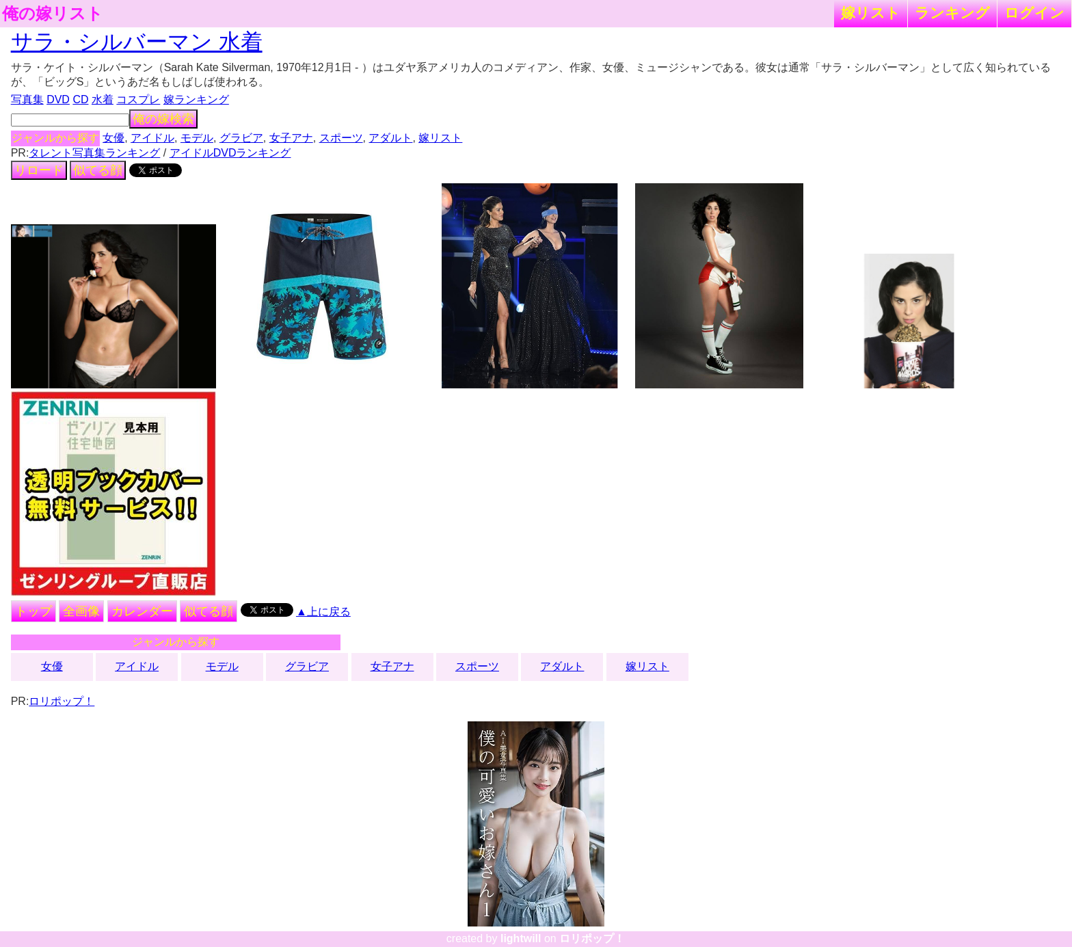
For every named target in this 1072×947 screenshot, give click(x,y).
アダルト (390, 138)
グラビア (241, 138)
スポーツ (341, 138)
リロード (39, 170)
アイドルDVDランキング (230, 153)
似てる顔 (97, 170)
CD (80, 99)
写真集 (27, 99)
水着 (102, 99)
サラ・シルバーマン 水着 (137, 41)
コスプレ (138, 99)
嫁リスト (870, 13)
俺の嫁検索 (163, 119)
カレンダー (142, 611)
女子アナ (291, 138)
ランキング (952, 13)
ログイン (1034, 13)
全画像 (81, 611)
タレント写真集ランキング (94, 153)
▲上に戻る (323, 611)
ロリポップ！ (61, 701)
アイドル (152, 138)
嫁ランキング (196, 99)
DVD (58, 99)
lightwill (520, 938)
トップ (33, 611)
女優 (113, 138)
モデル (196, 138)
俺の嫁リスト (52, 14)
